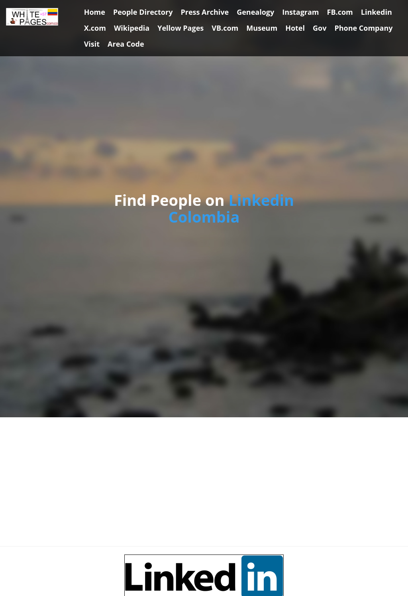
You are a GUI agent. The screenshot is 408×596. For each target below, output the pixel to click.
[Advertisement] (204, 482)
